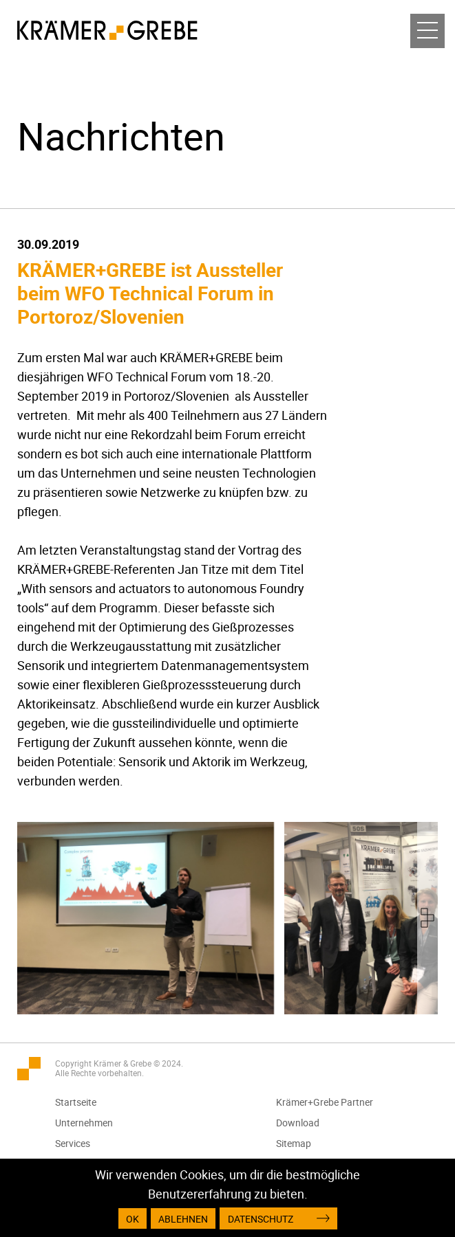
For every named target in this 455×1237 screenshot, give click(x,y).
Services (72, 1143)
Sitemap (293, 1143)
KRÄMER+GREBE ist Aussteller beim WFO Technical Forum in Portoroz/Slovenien (150, 292)
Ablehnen (183, 1218)
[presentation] (427, 918)
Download (297, 1122)
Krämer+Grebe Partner (324, 1101)
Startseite (75, 1101)
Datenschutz (260, 1218)
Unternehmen (84, 1122)
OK (132, 1218)
